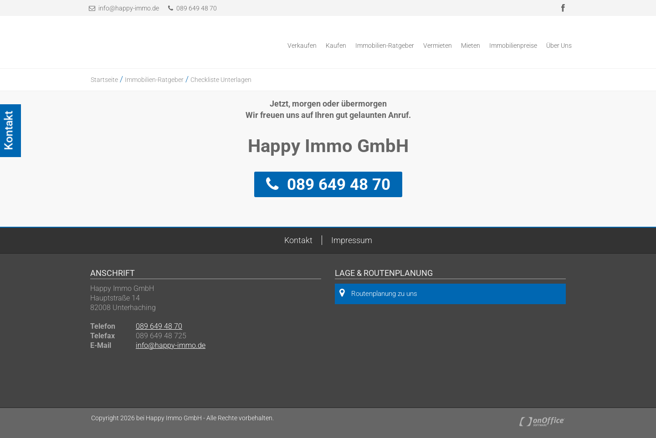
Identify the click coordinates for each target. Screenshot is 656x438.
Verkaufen (302, 45)
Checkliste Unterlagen (220, 79)
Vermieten (437, 45)
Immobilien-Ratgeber (384, 45)
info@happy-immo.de (128, 8)
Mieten (470, 45)
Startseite (104, 79)
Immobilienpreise (513, 45)
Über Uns (559, 45)
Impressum (351, 240)
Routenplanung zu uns (378, 293)
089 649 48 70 (192, 8)
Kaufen (336, 45)
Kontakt (298, 240)
